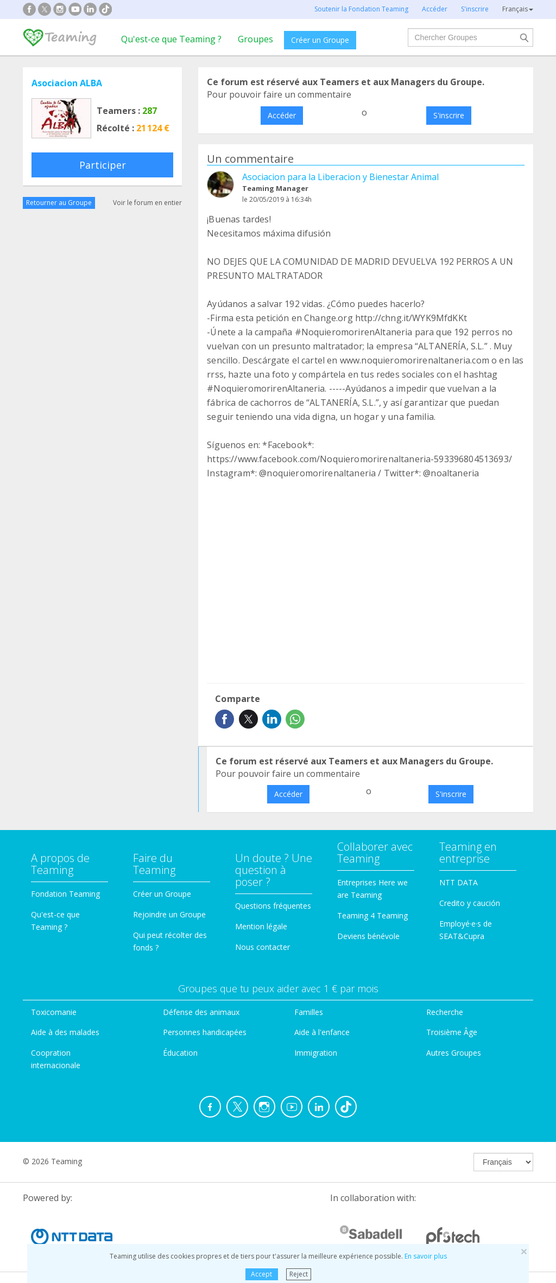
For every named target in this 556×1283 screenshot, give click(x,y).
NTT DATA (458, 882)
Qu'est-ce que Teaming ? (171, 39)
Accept (261, 1274)
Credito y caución (469, 903)
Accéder (282, 115)
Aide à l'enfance (322, 1032)
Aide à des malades (65, 1032)
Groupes (255, 39)
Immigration (315, 1053)
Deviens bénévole (368, 936)
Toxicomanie (54, 1012)
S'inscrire (448, 115)
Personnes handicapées (205, 1032)
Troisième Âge (451, 1032)
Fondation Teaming (65, 894)
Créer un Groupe (320, 40)
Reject (298, 1274)
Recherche (444, 1012)
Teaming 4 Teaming (372, 915)
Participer (102, 164)
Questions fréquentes (273, 906)
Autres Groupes (453, 1053)
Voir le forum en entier (147, 202)
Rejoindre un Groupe (169, 914)
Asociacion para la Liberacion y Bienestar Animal (340, 177)
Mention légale (261, 926)
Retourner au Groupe (59, 202)
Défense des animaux (201, 1012)
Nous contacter (262, 947)
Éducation (180, 1053)
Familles (308, 1012)
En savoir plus (426, 1256)
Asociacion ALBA (66, 83)
